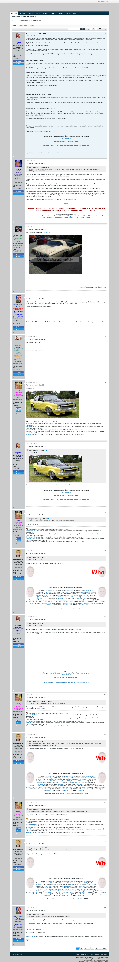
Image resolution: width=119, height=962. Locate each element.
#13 (105, 802)
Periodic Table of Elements (51, 216)
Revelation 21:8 (45, 603)
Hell (74, 13)
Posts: (15, 58)
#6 (105, 382)
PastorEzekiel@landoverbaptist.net (75, 608)
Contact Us (84, 954)
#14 (105, 841)
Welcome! (22, 13)
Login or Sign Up (102, 1)
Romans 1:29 (47, 592)
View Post (48, 167)
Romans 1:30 (47, 595)
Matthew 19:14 (30, 322)
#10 (105, 617)
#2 (105, 160)
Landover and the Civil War (71, 217)
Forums (14, 13)
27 (92, 590)
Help (77, 954)
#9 (105, 550)
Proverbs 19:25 (31, 423)
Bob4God (38, 131)
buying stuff (32, 153)
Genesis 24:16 (30, 431)
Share (18, 61)
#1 (105, 33)
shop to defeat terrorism (70, 153)
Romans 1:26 (87, 590)
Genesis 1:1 (32, 422)
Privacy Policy (94, 954)
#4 (105, 296)
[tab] (14, 26)
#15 (105, 907)
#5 (105, 337)
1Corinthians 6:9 (54, 600)
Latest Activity (23, 26)
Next (104, 948)
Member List (25, 16)
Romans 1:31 (62, 598)
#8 (105, 512)
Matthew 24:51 (50, 590)
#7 (105, 443)
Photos (32, 26)
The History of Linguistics (67, 216)
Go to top (104, 954)
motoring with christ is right (56, 153)
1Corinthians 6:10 (48, 601)
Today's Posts (16, 16)
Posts (14, 26)
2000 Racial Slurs (85, 217)
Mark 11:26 (69, 590)
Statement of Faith (34, 13)
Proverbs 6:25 (30, 430)
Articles (45, 13)
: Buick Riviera (47, 232)
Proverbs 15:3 (66, 138)
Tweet (18, 63)
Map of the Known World (35, 216)
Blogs (61, 13)
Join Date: (16, 55)
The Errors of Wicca (81, 216)
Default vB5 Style (18, 954)
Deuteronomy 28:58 (18, 240)
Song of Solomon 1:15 (33, 434)
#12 (105, 735)
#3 (105, 226)
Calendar (33, 16)
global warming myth (44, 153)
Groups (68, 13)
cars (37, 153)
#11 (105, 694)
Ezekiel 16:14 (30, 426)
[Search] (76, 29)
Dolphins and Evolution (94, 216)
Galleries (53, 13)
